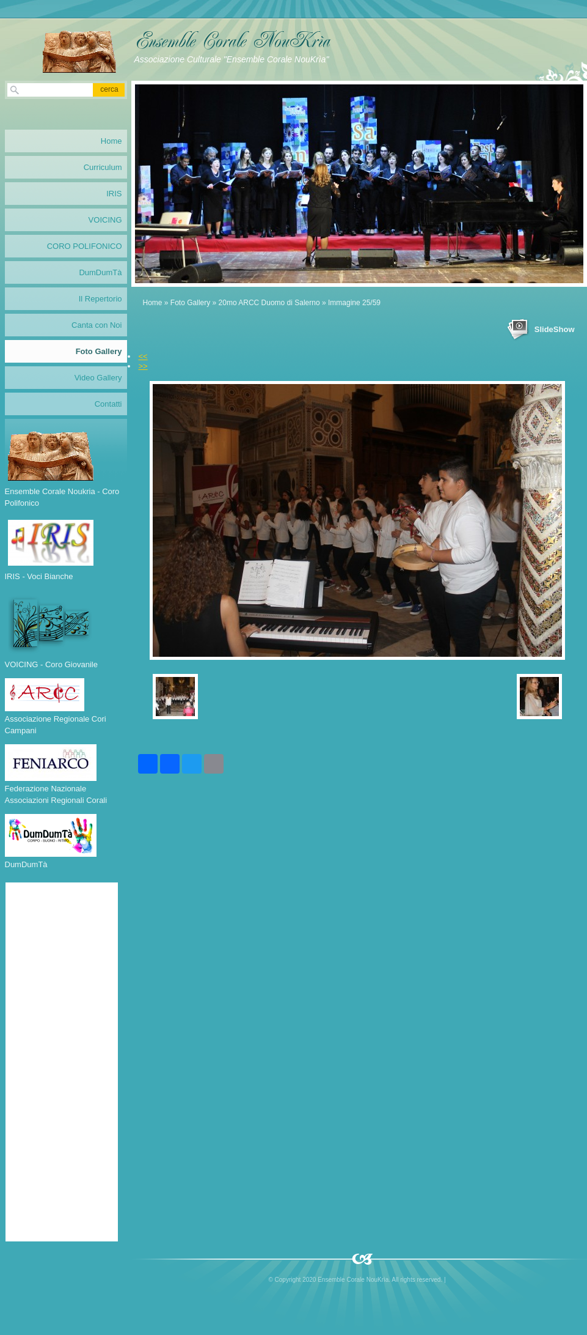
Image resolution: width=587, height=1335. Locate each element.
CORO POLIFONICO (84, 246)
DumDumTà (100, 272)
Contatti (108, 404)
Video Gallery (98, 377)
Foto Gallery (190, 302)
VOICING (105, 219)
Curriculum (103, 167)
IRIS (114, 193)
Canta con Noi (96, 325)
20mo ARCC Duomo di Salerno (269, 302)
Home (152, 302)
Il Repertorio (100, 298)
